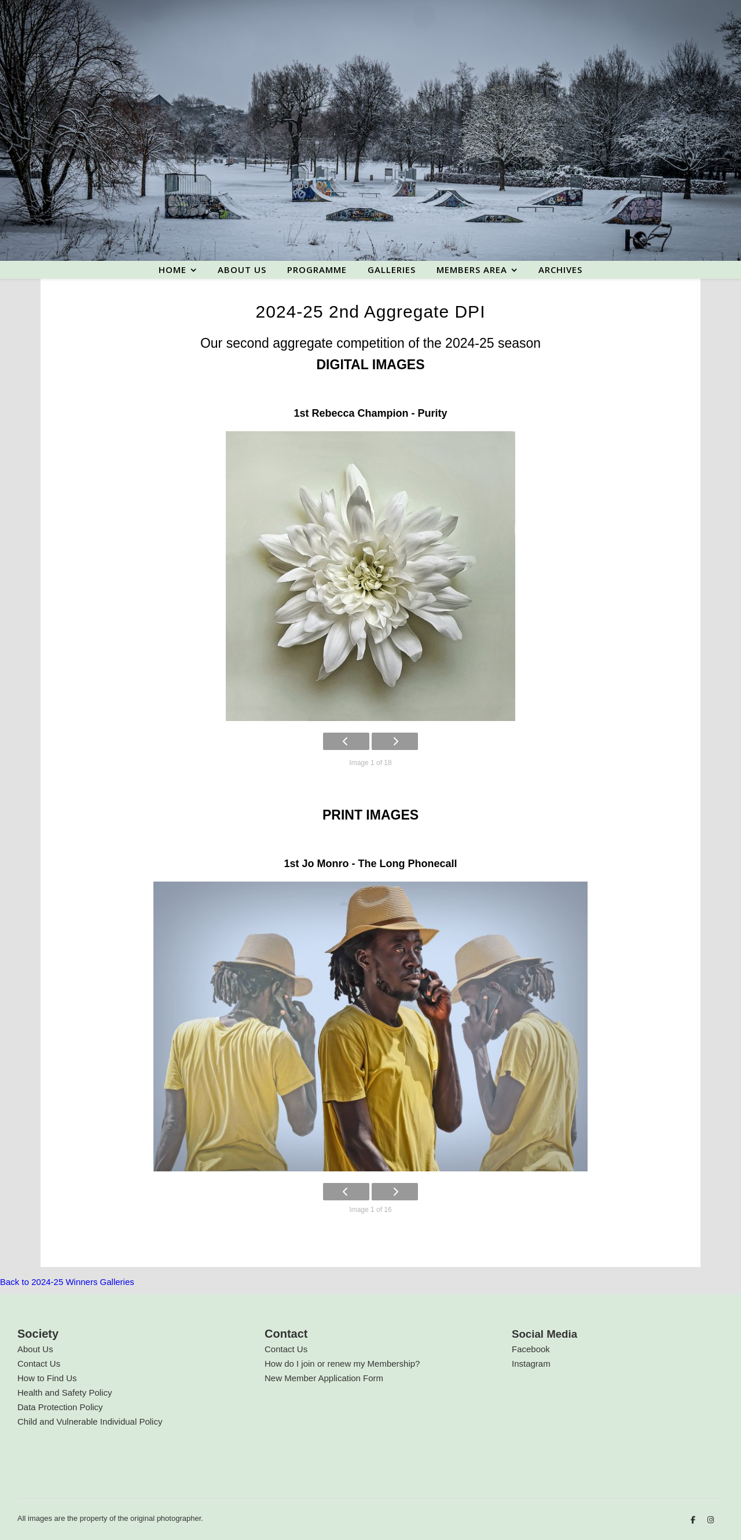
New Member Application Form (324, 1378)
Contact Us (38, 1363)
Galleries (392, 269)
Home (172, 269)
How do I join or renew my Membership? (342, 1363)
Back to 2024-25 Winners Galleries (67, 1282)
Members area (471, 269)
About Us (35, 1349)
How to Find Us (47, 1378)
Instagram (531, 1363)
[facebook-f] (694, 1520)
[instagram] (710, 1520)
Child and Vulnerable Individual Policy (89, 1421)
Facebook (531, 1349)
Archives (560, 269)
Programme (317, 269)
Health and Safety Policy (64, 1392)
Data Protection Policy (60, 1407)
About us (242, 269)
